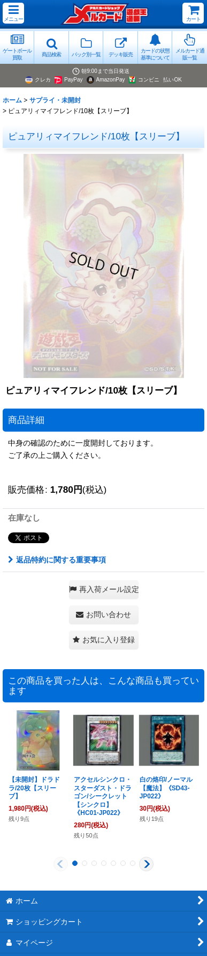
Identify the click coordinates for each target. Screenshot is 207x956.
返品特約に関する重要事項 (57, 559)
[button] (13, 13)
